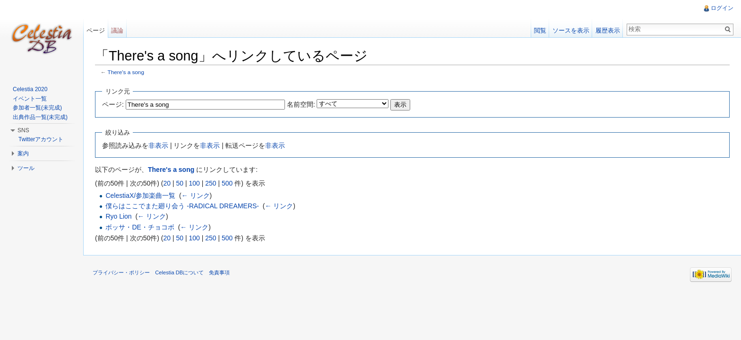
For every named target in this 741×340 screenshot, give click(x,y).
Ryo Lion (118, 216)
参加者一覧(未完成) (37, 107)
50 (179, 183)
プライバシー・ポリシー (121, 272)
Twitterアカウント (40, 139)
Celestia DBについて (179, 272)
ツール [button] (25, 168)
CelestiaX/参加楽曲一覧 (140, 195)
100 (194, 183)
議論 (117, 30)
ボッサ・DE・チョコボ (139, 227)
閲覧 (540, 30)
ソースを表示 (570, 30)
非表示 (158, 145)
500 (227, 183)
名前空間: (301, 104)
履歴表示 (607, 30)
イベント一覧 (30, 98)
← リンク (195, 195)
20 (167, 183)
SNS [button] (23, 130)
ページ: (113, 104)
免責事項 (219, 272)
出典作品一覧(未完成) (40, 117)
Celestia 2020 (30, 89)
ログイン (722, 8)
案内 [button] (23, 153)
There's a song (126, 72)
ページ (95, 30)
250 (210, 183)
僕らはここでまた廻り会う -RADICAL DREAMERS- (182, 206)
